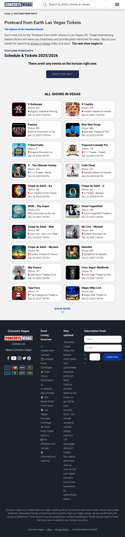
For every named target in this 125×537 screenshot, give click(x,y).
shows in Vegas (40, 43)
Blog (49, 529)
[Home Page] (18, 4)
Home (7, 14)
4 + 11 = (85, 357)
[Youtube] (14, 358)
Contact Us (18, 343)
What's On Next (62, 74)
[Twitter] (24, 359)
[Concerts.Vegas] (18, 339)
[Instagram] (19, 359)
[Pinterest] (29, 358)
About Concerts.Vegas (19, 349)
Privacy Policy (62, 529)
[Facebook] (8, 359)
